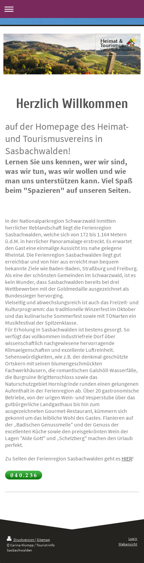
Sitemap (43, 539)
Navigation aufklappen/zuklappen (72, 9)
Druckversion (21, 539)
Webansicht (128, 544)
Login (132, 538)
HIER (127, 458)
